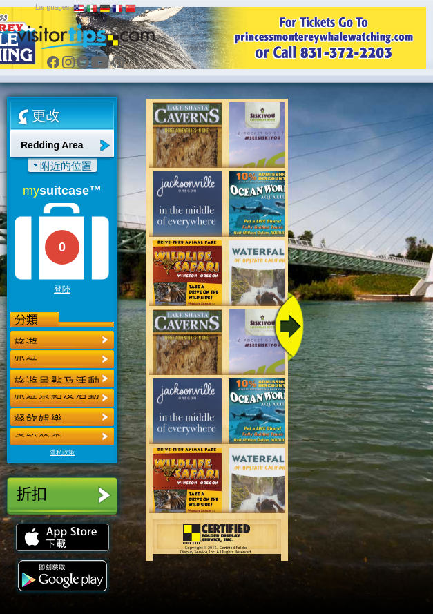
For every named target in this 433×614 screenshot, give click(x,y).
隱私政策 (62, 452)
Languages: (53, 7)
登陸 (62, 289)
